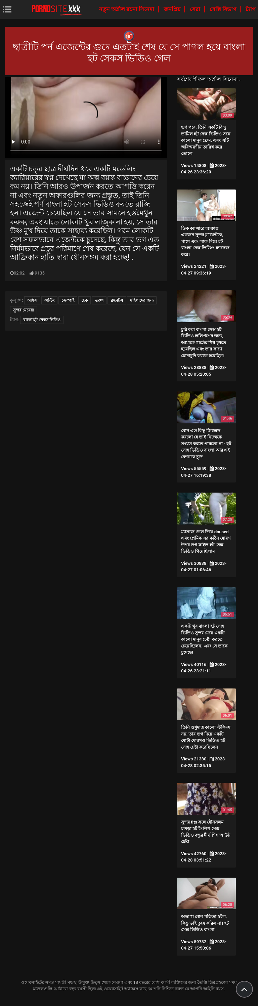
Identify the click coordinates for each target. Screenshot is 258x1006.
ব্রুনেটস (117, 300)
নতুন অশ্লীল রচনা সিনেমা (127, 9)
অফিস (32, 300)
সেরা (196, 9)
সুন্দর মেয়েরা (23, 310)
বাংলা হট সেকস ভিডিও (41, 320)
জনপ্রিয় (173, 9)
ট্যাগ (250, 9)
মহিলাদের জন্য (142, 300)
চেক (84, 300)
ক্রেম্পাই (67, 300)
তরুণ (99, 300)
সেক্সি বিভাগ (224, 9)
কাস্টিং (49, 300)
